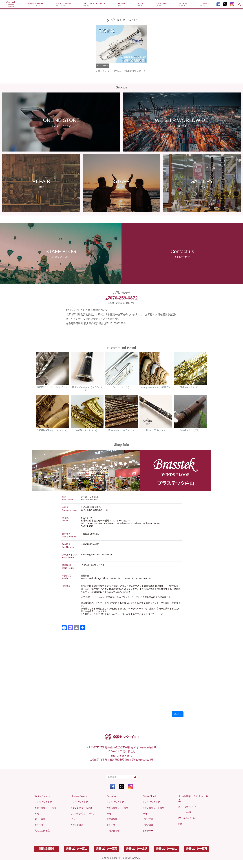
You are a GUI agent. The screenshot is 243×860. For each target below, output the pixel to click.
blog (180, 824)
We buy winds (63, 5)
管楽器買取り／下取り (117, 808)
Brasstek (111, 796)
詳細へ (177, 714)
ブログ (74, 819)
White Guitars (42, 796)
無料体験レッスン (187, 806)
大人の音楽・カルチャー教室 (193, 798)
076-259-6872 (121, 297)
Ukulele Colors (79, 796)
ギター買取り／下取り (45, 808)
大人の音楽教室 (42, 830)
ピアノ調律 (147, 825)
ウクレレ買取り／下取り (82, 813)
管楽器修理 (111, 819)
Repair (121, 5)
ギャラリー (40, 825)
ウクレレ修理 (77, 825)
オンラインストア (43, 802)
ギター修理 (40, 819)
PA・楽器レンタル (187, 818)
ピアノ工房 (147, 819)
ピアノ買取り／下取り (153, 808)
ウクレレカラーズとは (81, 808)
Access (183, 5)
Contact (204, 5)
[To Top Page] (11, 4)
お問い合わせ (112, 830)
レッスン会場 (184, 812)
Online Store (36, 5)
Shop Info (161, 5)
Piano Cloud (149, 796)
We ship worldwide (95, 5)
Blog (140, 5)
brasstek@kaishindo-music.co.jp (96, 554)
